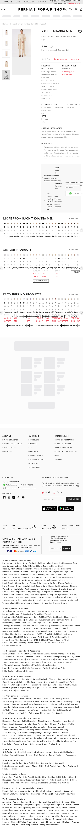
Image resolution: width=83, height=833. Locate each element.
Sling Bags (74, 738)
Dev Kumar (7, 623)
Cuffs (24, 721)
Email (46, 492)
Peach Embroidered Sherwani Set (30, 263)
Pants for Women (10, 685)
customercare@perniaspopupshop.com (21, 488)
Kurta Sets (26, 679)
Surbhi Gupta (72, 597)
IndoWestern (33, 710)
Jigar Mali (45, 600)
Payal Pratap (37, 577)
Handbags (34, 738)
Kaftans (31, 682)
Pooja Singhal (35, 563)
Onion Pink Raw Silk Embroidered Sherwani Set (30, 308)
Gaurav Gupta (22, 586)
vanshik (5, 258)
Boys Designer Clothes (12, 763)
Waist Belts (52, 738)
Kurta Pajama (41, 704)
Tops (24, 682)
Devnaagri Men (38, 623)
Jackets (52, 685)
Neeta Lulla (18, 589)
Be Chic (17, 665)
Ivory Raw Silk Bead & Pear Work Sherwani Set (33, 232)
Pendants (23, 727)
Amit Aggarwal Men (11, 626)
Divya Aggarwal (39, 592)
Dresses (72, 679)
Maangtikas (7, 724)
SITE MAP (58, 459)
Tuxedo (65, 704)
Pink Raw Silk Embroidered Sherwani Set (27, 308)
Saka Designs (8, 783)
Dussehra (68, 791)
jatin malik (39, 258)
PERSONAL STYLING (36, 459)
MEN (18, 2)
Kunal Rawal (70, 617)
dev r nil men (24, 303)
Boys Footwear (70, 766)
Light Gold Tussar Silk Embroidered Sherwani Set (78, 232)
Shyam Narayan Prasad (57, 592)
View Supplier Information (68, 73)
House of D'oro (47, 659)
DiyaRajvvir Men (9, 631)
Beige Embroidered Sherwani (24, 308)
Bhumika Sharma (66, 589)
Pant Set (23, 713)
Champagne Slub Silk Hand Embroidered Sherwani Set (71, 308)
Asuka (61, 617)
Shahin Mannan (33, 603)
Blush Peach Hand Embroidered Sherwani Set (14, 263)
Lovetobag (24, 662)
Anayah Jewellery (10, 662)
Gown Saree (51, 688)
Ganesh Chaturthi (10, 794)
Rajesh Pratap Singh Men (32, 614)
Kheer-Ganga (18, 620)
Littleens (73, 780)
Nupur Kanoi (61, 575)
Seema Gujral (36, 583)
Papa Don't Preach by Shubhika (16, 577)
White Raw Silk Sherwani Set (52, 308)
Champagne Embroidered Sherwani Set (39, 263)
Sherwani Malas (71, 707)
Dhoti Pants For (41, 755)
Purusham (43, 620)
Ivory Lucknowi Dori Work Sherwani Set (59, 232)
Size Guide (74, 59)
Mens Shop (65, 710)
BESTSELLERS (33, 440)
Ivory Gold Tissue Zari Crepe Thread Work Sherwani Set (30, 232)
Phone (59, 492)
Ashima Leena (62, 586)
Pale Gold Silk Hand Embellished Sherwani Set (55, 232)
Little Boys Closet (67, 777)
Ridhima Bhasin (42, 580)
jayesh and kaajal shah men (43, 303)
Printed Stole (54, 744)
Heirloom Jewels (9, 727)
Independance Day (23, 791)
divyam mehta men (17, 258)
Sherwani (37, 698)
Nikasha (73, 586)
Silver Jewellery (9, 732)
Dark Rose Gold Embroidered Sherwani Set (62, 232)
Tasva (5, 611)
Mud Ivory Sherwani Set (55, 263)
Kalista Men (41, 631)
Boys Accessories (9, 769)
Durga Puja (24, 794)
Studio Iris (72, 600)
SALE (30, 448)
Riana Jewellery (70, 659)
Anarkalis (16, 679)
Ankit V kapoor (57, 611)
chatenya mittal (36, 258)
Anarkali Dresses (17, 755)
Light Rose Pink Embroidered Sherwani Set (59, 263)
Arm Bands (63, 724)
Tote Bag (47, 741)
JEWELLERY (29, 2)
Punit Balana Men (54, 623)
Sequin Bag (71, 741)
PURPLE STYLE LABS (10, 440)
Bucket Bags (25, 741)
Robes (52, 701)
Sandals (67, 735)
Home (5, 24)
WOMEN (8, 2)
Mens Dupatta (21, 707)
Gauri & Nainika (44, 572)
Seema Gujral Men (10, 640)
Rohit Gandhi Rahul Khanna (43, 586)
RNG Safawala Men (27, 637)
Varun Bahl (7, 589)
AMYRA (52, 665)
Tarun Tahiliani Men (30, 626)
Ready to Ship (8, 690)
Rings (40, 721)
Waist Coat (7, 701)
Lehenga (27, 752)
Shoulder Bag (59, 741)
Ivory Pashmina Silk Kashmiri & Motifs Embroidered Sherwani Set (8, 308)
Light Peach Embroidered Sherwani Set (5, 232)
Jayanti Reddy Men (35, 643)
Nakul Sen (50, 575)
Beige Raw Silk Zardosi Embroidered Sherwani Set (62, 263)
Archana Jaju (8, 600)
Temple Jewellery (42, 730)
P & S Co (18, 777)
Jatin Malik (55, 626)
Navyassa (6, 780)
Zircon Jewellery (9, 730)
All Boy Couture (22, 783)
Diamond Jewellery (59, 730)
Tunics (39, 682)
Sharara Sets (15, 682)
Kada (52, 735)
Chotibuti (38, 777)
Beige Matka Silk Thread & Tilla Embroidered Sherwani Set (11, 232)
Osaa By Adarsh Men (11, 569)
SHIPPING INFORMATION (64, 440)
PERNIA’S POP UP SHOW (12, 444)
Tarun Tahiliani (65, 583)
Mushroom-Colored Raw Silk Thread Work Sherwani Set (52, 232)
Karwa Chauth (58, 794)
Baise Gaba (54, 569)
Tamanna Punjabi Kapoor (13, 603)
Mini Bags (37, 741)
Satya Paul (47, 563)
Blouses (26, 688)
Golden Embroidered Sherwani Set (71, 232)
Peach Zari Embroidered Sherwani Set (36, 263)
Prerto (21, 671)
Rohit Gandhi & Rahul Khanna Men (53, 637)
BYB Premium (63, 783)
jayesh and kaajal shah (52, 258)
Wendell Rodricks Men (58, 640)
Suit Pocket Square (31, 701)
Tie (53, 713)
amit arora (68, 258)
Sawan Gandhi (22, 597)
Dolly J (26, 566)
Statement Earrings (26, 732)
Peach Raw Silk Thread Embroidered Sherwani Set (59, 308)
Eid (34, 791)
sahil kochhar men (62, 303)
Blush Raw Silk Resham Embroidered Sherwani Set (5, 263)
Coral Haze (27, 665)
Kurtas (45, 698)
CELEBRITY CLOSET (35, 455)
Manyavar (6, 572)
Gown (5, 682)
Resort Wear (24, 685)
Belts (74, 735)
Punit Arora (67, 634)
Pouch (43, 738)
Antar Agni (58, 563)
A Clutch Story (50, 662)
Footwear (45, 713)
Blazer (34, 766)
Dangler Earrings (43, 732)
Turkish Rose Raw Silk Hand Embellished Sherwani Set (39, 232)
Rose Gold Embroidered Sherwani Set (14, 232)
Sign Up (66, 548)
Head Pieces (38, 724)
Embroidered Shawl (38, 744)
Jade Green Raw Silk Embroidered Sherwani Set (65, 232)
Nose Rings (67, 721)
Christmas (35, 794)
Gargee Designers (26, 631)
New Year (71, 794)
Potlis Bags (14, 738)
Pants (58, 698)
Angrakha (75, 704)
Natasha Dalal (21, 563)
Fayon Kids (7, 777)
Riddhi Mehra (27, 580)
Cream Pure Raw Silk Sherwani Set (65, 263)
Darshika (68, 620)
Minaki (58, 659)
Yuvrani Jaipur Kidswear (24, 780)
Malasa (61, 597)
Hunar (62, 657)
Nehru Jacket (19, 698)
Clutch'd (19, 657)
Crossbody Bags (11, 741)
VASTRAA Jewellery (43, 657)
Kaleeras (18, 724)
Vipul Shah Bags (40, 665)
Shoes (59, 735)
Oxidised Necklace (42, 735)
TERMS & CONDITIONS (63, 448)
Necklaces (6, 721)
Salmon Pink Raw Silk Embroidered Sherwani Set (46, 232)
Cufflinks (6, 710)
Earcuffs (27, 724)
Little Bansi (28, 777)
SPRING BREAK (40, 640)
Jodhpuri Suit (55, 704)
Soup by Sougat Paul (39, 595)
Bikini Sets (36, 685)
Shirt (41, 766)
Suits (52, 698)
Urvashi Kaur (47, 603)
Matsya (34, 597)
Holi (11, 791)
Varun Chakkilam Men (55, 643)
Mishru (41, 575)
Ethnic (14, 710)
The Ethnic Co (31, 620)
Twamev (6, 620)
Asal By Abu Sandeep (11, 566)
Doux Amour (36, 662)
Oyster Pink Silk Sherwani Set (17, 263)
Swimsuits (72, 685)
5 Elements (7, 665)
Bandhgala (9, 707)
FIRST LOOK (7, 451)
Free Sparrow (42, 780)
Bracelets (32, 721)
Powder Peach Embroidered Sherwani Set (24, 232)
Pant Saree (63, 688)
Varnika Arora (57, 654)
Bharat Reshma (56, 620)
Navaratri (58, 791)
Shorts (59, 701)
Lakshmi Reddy (51, 777)
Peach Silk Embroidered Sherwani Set (24, 263)
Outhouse (29, 657)
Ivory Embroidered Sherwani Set (21, 232)
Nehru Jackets (47, 763)
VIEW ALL (73, 218)
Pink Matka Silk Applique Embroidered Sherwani (62, 308)
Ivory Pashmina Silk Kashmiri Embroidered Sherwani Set (14, 308)
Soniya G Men (26, 640)
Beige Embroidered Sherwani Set (43, 263)
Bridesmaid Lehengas (53, 682)
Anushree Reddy (71, 563)
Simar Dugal (51, 597)
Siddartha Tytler (51, 583)
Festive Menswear (10, 713)
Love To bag (70, 654)
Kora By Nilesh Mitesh (11, 646)
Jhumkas (57, 732)
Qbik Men (44, 626)
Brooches (60, 713)
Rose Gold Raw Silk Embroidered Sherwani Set (43, 232)
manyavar (21, 303)
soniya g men (43, 258)
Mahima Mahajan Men (12, 634)
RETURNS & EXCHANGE (63, 444)
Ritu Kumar (55, 580)
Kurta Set (71, 752)
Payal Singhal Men (53, 634)
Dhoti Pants (69, 682)
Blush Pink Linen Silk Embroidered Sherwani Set (65, 308)
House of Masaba (68, 595)
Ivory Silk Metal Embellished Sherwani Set (46, 308)
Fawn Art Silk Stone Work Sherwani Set (68, 308)
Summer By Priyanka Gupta (34, 569)
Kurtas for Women (48, 679)
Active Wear (34, 713)
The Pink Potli (8, 657)
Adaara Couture (59, 600)
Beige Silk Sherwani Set (21, 263)
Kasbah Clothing (55, 631)
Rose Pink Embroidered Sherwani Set (11, 263)
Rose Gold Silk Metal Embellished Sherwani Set (74, 308)
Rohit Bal (66, 580)
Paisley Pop (48, 668)
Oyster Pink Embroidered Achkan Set (33, 263)
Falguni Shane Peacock (40, 566)
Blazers (75, 701)
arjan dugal (55, 303)
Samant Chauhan (10, 592)
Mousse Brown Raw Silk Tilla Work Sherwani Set (68, 232)
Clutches (24, 738)
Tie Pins (17, 701)
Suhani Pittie (60, 668)
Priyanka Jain (22, 595)
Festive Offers (23, 690)
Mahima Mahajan (29, 575)
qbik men (8, 303)
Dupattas (6, 688)
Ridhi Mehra (66, 569)
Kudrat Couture (70, 631)
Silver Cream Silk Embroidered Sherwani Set (33, 308)
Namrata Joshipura (48, 589)
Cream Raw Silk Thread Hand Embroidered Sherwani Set (49, 263)
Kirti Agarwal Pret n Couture (43, 783)
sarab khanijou (30, 303)
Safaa (18, 600)
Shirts (28, 698)
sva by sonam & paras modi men (46, 303)
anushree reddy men (27, 303)
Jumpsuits (62, 685)
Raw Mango (7, 563)
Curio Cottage (8, 654)
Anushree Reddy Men (71, 626)
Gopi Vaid (54, 595)
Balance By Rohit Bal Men (13, 643)
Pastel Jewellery (26, 730)
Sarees (36, 679)
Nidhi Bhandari (64, 662)
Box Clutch (7, 744)
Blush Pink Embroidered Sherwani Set (8, 263)
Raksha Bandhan (44, 791)
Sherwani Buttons (19, 704)
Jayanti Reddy (59, 572)
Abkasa (35, 628)
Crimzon (29, 671)
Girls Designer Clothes (12, 752)
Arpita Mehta (8, 597)
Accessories (44, 707)
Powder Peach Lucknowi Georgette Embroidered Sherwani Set (36, 232)
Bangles (47, 721)
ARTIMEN (26, 628)
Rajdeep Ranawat (65, 577)
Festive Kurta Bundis (50, 710)
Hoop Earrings (8, 735)
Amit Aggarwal (31, 589)
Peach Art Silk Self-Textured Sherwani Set (21, 308)
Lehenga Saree (38, 688)
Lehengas (6, 679)
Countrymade (43, 611)
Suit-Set (5, 704)
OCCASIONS (33, 463)
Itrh (38, 600)
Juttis (4, 738)
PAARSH (40, 634)
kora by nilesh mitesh (65, 258)
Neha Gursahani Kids (59, 780)
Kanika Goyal (8, 595)
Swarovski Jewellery (57, 727)
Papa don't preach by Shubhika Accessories (21, 668)
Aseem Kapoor (61, 603)
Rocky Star (57, 566)
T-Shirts (67, 701)
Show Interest (61, 59)
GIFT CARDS (33, 451)
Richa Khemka (29, 600)
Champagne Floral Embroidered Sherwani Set (74, 263)
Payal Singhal (8, 586)
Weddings (46, 794)
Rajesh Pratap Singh (11, 580)
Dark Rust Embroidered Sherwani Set (74, 232)
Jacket (27, 766)
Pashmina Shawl (21, 744)
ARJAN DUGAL (61, 628)
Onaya (33, 572)
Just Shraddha (32, 659)
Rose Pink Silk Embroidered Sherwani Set (27, 263)
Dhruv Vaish (30, 611)
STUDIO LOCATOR (9, 448)
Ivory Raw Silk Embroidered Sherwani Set (8, 232)
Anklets (72, 724)
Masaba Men (29, 634)
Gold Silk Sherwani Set (17, 308)
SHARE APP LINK (73, 499)
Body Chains (50, 724)
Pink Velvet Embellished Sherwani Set (49, 308)
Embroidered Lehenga (42, 752)
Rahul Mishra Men (10, 637)
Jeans (30, 704)
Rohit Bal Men (40, 617)
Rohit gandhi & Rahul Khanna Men (17, 617)
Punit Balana (50, 577)
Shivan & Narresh (20, 572)
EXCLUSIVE (32, 444)
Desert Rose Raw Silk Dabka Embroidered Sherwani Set (27, 232)
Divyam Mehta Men (10, 614)
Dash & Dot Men (16, 611)
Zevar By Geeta (73, 657)
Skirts (45, 685)
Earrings (16, 721)
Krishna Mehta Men (22, 623)
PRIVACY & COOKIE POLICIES (66, 451)
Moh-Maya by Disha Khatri (37, 654)
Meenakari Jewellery (37, 727)
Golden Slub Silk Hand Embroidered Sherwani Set (78, 308)
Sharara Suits (60, 752)
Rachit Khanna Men (56, 30)
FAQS (57, 455)
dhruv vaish (33, 303)
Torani (41, 597)
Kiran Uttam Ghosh (10, 575)
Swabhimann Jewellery (14, 659)
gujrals (11, 258)
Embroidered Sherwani (12, 766)
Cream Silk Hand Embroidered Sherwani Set (68, 263)
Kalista (70, 572)
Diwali (5, 791)
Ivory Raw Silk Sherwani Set (52, 263)
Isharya (20, 654)
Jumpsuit (33, 707)
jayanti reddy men (62, 258)
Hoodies (44, 701)
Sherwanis (62, 679)
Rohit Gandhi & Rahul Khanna (15, 583)
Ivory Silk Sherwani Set (43, 308)
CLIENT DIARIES (34, 467)
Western (22, 710)
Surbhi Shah (24, 592)
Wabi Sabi (52, 617)
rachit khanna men (5, 227)
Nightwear (17, 688)
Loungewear (56, 707)
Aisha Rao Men (46, 628)
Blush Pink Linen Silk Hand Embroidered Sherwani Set (39, 308)
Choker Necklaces (24, 735)
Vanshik (47, 614)
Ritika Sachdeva (9, 671)
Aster (55, 657)
